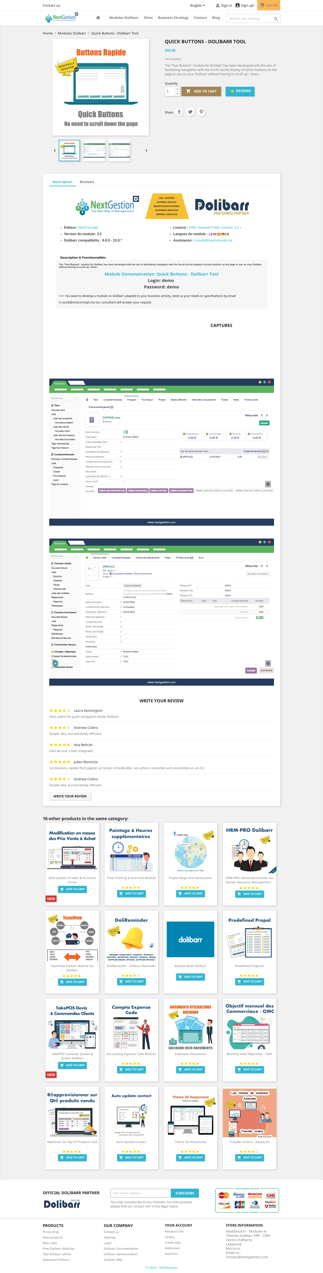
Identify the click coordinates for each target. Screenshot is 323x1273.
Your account (178, 1225)
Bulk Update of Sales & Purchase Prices (72, 880)
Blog (216, 17)
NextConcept (88, 227)
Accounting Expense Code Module (131, 1054)
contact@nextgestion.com (247, 1257)
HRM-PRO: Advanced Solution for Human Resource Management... (249, 880)
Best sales (50, 1243)
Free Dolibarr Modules (59, 1248)
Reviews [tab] (87, 181)
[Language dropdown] (198, 5)
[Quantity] (170, 91)
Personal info (174, 1231)
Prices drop (51, 1232)
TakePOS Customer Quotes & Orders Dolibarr (72, 1056)
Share (179, 111)
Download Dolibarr (56, 1260)
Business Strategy (173, 17)
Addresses (172, 1248)
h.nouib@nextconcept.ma (213, 240)
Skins (148, 17)
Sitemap (110, 1237)
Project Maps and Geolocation (190, 878)
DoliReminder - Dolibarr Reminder (131, 966)
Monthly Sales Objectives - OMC (249, 1054)
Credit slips (173, 1242)
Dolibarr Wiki (113, 1260)
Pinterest (201, 111)
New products (53, 1237)
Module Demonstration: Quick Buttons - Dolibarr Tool (161, 274)
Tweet (190, 111)
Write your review (70, 796)
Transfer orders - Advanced (249, 1142)
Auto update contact (131, 1142)
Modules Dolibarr (124, 17)
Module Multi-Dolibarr (190, 966)
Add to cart (201, 91)
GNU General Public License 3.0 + (215, 227)
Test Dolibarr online (57, 1254)
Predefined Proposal (249, 966)
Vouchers (171, 1254)
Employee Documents (190, 1054)
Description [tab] (62, 181)
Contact (200, 17)
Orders (170, 1237)
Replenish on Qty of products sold (72, 1142)
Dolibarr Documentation (121, 1248)
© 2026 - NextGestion (162, 1267)
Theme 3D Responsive (190, 1142)
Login (108, 1243)
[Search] (253, 18)
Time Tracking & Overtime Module (131, 878)
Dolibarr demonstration (121, 1254)
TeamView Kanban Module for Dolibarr (72, 968)
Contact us (51, 5)
